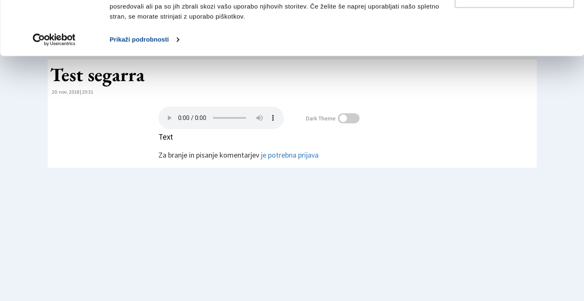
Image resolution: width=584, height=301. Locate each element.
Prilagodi (514, 49)
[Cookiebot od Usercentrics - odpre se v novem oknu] (54, 93)
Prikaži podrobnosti (139, 93)
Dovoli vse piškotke (514, 22)
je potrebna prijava (290, 155)
